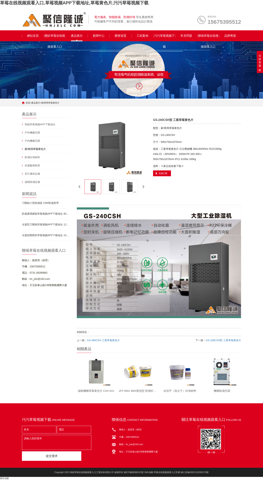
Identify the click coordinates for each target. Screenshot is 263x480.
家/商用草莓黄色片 (50, 103)
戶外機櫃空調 (32, 132)
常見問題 (186, 35)
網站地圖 (4, 478)
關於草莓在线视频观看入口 (55, 37)
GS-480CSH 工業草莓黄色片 (103, 340)
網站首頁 (33, 35)
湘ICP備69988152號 (134, 472)
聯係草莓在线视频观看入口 (208, 37)
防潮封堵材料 (32, 157)
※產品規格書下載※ (172, 166)
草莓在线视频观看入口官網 (167, 472)
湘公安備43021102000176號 (195, 472)
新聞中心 (98, 35)
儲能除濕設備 (32, 181)
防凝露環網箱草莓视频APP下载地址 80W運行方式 (45, 213)
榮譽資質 (120, 35)
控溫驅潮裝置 (32, 165)
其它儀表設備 (32, 173)
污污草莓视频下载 (164, 37)
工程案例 (142, 35)
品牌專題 (230, 35)
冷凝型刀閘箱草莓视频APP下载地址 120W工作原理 (45, 224)
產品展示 (77, 35)
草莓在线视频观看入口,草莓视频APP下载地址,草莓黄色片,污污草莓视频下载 (74, 2)
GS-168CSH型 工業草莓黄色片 (223, 340)
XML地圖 (148, 472)
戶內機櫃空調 (32, 140)
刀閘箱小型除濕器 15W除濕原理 (40, 202)
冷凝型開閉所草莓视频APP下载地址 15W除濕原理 (45, 235)
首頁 (28, 103)
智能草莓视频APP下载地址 (40, 124)
